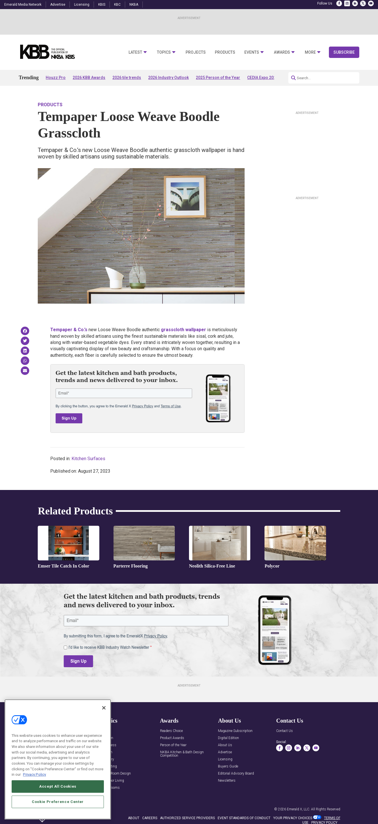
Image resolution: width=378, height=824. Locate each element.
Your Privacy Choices (292, 818)
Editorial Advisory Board (236, 773)
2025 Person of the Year (218, 77)
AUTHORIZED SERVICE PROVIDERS (187, 818)
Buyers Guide (228, 766)
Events (251, 52)
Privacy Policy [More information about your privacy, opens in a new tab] (34, 790)
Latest (135, 52)
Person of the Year (173, 745)
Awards (282, 52)
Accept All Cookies (57, 802)
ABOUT (133, 818)
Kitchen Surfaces (88, 458)
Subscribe (344, 52)
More (310, 52)
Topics (164, 52)
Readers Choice (171, 731)
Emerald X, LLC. (298, 809)
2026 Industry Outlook (168, 77)
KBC (117, 4)
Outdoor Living (113, 781)
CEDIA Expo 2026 (262, 77)
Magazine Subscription (235, 731)
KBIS (101, 4)
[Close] (104, 723)
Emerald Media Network (22, 4)
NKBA (133, 4)
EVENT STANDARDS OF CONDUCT (244, 818)
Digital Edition (228, 738)
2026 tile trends (126, 77)
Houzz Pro (56, 77)
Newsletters (227, 781)
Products (225, 52)
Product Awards (172, 738)
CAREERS (149, 818)
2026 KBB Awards (89, 77)
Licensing (81, 4)
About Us (225, 745)
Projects (196, 52)
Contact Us (284, 731)
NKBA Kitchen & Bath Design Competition (182, 754)
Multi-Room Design (116, 773)
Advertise (57, 4)
